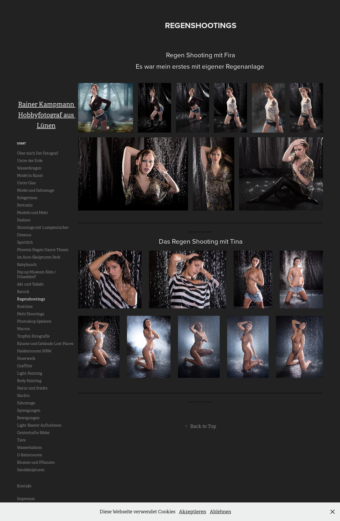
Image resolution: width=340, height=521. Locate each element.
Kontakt (24, 486)
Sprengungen (28, 410)
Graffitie (24, 366)
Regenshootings (31, 299)
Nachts (23, 395)
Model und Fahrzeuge (35, 190)
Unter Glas (26, 183)
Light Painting (29, 373)
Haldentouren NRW (34, 351)
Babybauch (27, 264)
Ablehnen (220, 512)
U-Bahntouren (29, 455)
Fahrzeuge (26, 403)
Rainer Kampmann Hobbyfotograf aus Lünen (46, 115)
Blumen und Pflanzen (36, 462)
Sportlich (25, 242)
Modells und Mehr (32, 212)
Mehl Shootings (30, 314)
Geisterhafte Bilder (33, 432)
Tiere (21, 440)
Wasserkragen (29, 168)
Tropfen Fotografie (33, 336)
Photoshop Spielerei (34, 321)
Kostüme (25, 306)
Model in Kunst (30, 175)
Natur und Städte (32, 388)
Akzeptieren (192, 512)
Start (21, 143)
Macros (23, 328)
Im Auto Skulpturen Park (38, 257)
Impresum (26, 498)
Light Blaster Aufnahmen (39, 425)
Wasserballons (29, 447)
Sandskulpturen (31, 469)
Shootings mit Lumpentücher (43, 227)
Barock (23, 291)
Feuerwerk (26, 358)
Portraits (24, 205)
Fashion (24, 220)
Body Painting (29, 380)
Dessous (24, 235)
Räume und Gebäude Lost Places (45, 343)
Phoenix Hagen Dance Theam (43, 249)
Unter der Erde (29, 160)
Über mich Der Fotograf (37, 153)
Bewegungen (28, 417)
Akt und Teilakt (30, 284)
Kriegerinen (27, 197)
